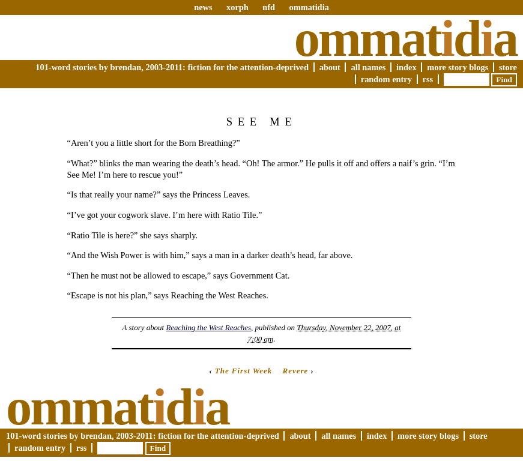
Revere (296, 370)
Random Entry (386, 79)
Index (406, 67)
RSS (428, 79)
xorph (237, 7)
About (329, 67)
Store (508, 67)
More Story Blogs (457, 67)
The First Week (244, 370)
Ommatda (405, 38)
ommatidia (308, 7)
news (203, 7)
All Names (368, 67)
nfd (268, 7)
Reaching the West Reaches (208, 327)
